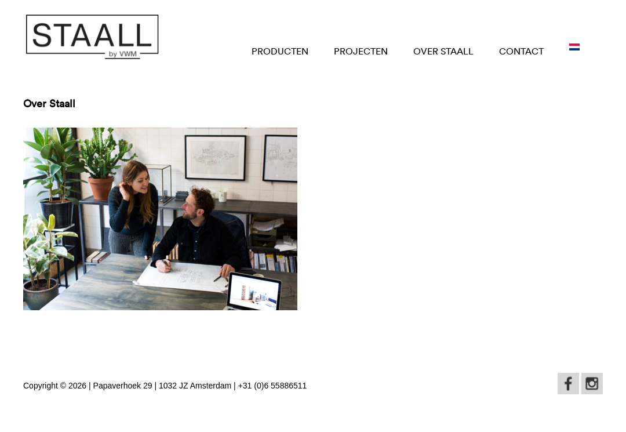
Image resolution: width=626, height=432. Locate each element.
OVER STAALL (443, 51)
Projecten (361, 51)
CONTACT (521, 51)
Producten (280, 51)
